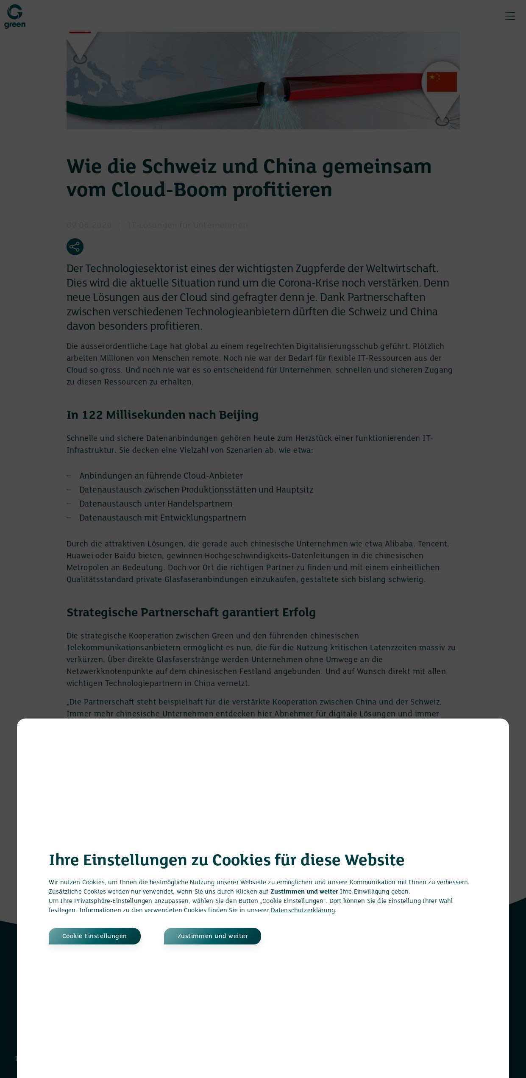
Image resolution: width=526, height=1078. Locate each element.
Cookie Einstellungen (94, 936)
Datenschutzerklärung (303, 910)
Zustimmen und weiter (213, 936)
